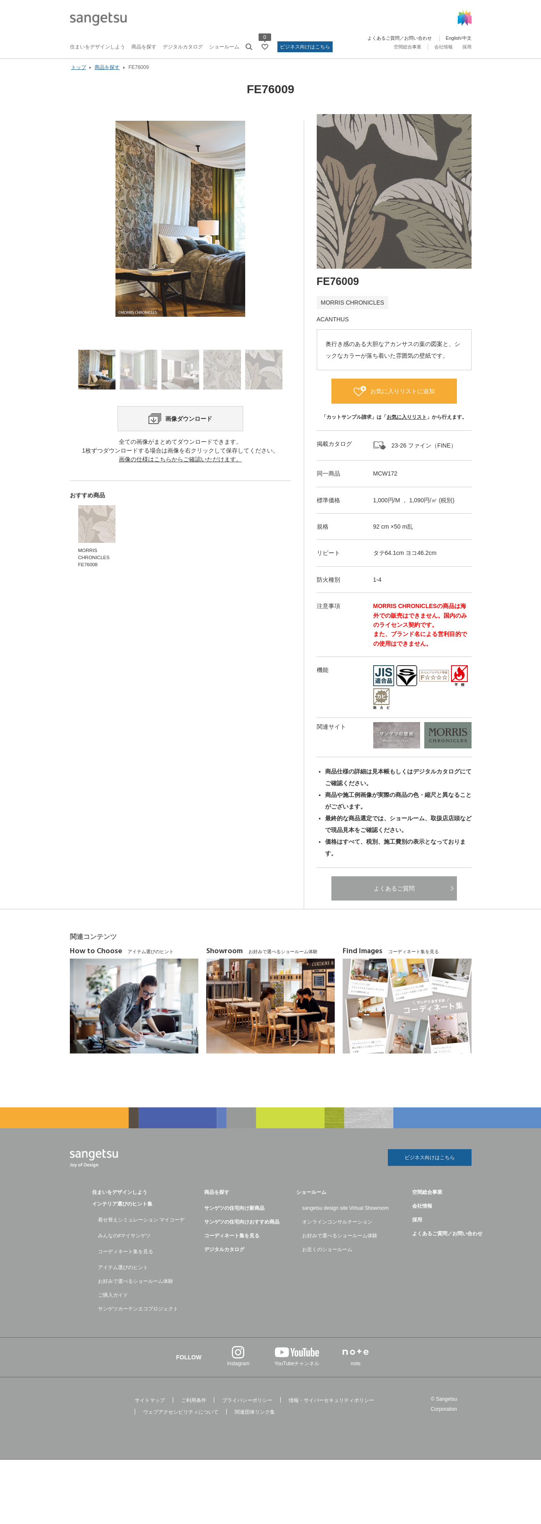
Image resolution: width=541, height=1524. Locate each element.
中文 (467, 38)
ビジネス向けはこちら (305, 47)
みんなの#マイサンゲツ (124, 1241)
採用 (467, 46)
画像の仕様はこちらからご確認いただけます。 (180, 476)
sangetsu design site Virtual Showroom (345, 1214)
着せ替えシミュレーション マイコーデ (141, 1226)
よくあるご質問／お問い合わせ (399, 38)
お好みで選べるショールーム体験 (135, 1287)
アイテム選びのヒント (123, 1273)
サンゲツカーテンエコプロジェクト (138, 1315)
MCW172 (385, 478)
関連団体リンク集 (255, 1418)
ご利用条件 (193, 1406)
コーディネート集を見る (125, 1257)
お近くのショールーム (327, 1255)
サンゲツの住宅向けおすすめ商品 (241, 1228)
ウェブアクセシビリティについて (180, 1418)
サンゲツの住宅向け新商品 (234, 1214)
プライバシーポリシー (247, 1406)
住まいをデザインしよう (97, 47)
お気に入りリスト (407, 422)
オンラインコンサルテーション (337, 1228)
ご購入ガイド (113, 1301)
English (453, 38)
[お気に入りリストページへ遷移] (265, 47)
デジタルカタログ (183, 47)
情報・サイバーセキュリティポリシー (331, 1406)
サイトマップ (150, 1406)
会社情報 (443, 46)
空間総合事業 (407, 46)
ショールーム (224, 47)
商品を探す (143, 47)
